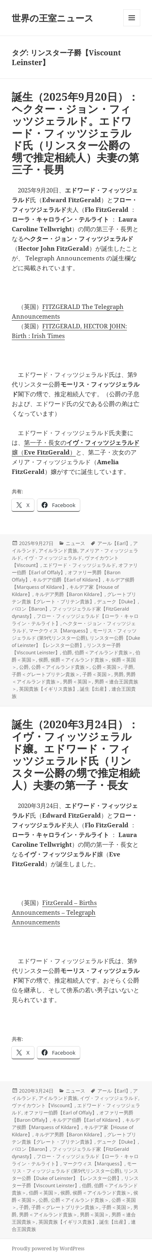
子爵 (128, 667)
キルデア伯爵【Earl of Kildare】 (67, 579)
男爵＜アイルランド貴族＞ (48, 1214)
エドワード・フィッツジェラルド (79, 565)
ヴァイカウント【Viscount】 (43, 1105)
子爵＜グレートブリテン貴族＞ (46, 674)
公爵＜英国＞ (106, 667)
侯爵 (43, 659)
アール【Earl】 (114, 543)
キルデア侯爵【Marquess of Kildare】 (76, 1123)
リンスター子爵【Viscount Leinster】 (75, 1182)
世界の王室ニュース (53, 18)
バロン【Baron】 (31, 608)
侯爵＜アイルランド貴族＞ (80, 659)
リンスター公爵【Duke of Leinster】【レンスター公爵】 (76, 641)
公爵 (24, 667)
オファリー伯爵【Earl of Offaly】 (60, 1112)
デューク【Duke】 (117, 601)
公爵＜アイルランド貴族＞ (60, 667)
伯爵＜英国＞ (43, 1192)
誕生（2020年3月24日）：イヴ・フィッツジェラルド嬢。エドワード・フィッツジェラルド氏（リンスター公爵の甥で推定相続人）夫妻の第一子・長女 (76, 754)
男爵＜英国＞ (77, 681)
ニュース (75, 543)
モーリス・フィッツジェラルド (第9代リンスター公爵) (74, 634)
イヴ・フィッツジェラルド (53, 557)
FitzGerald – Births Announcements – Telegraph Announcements (54, 912)
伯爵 (67, 652)
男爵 (119, 674)
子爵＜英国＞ (96, 674)
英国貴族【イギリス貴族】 (48, 688)
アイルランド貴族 (58, 550)
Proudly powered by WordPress (48, 1248)
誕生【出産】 (94, 688)
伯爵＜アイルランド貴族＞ (104, 652)
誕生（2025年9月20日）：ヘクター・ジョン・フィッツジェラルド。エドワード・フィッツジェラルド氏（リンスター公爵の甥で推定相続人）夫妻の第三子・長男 (75, 133)
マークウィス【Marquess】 (59, 630)
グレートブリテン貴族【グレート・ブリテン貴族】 (74, 598)
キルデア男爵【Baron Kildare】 (70, 594)
